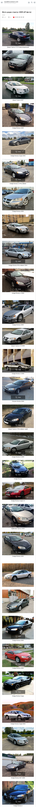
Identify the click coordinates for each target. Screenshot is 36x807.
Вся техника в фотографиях (11, 2)
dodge (3, 15)
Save (19, 43)
